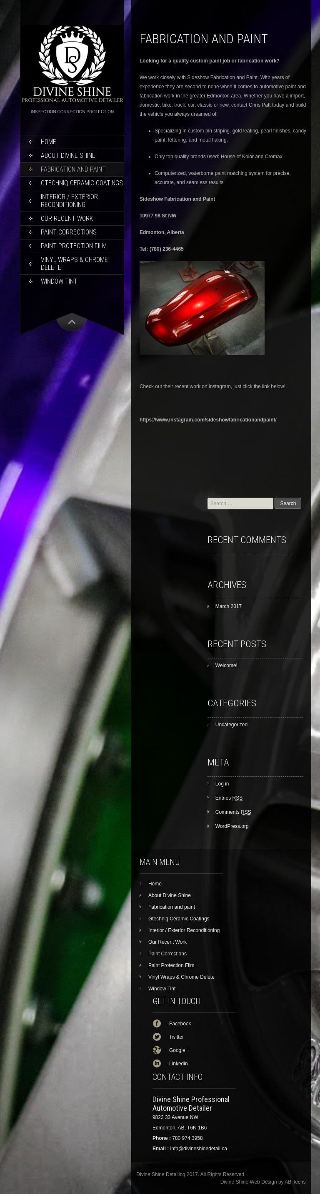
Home (48, 142)
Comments (233, 812)
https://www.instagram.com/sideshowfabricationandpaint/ (208, 420)
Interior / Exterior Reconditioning (69, 201)
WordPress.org (232, 826)
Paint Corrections (69, 232)
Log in (222, 784)
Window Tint (59, 281)
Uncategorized (231, 725)
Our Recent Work (67, 218)
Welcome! (226, 665)
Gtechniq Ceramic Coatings (82, 183)
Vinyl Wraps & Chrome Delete (74, 264)
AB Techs (295, 1182)
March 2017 (228, 606)
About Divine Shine (68, 156)
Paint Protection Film (74, 246)
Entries (228, 798)
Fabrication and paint (73, 169)
